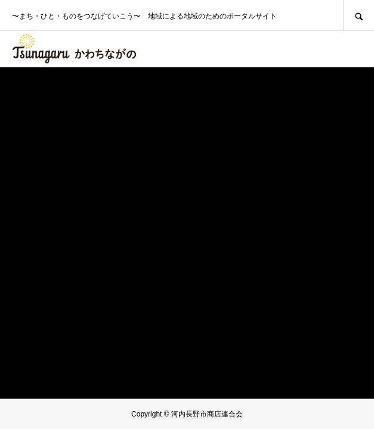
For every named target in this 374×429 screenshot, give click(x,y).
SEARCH (358, 15)
